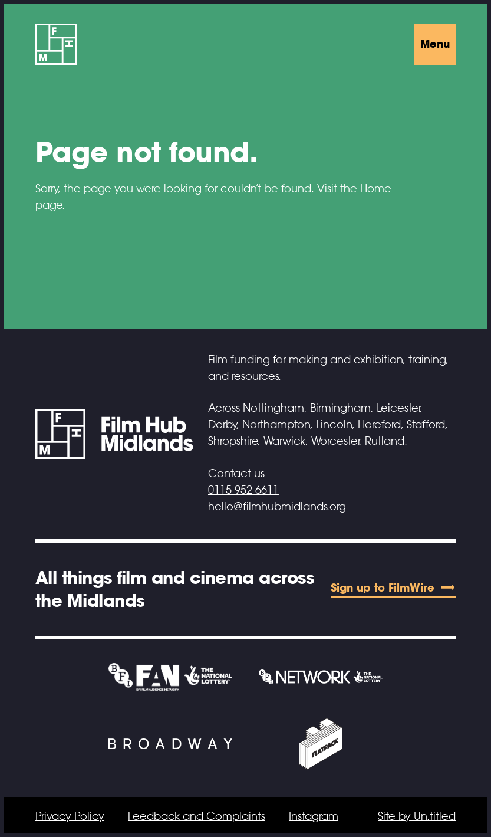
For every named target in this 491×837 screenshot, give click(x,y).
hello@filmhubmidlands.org (277, 506)
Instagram (313, 816)
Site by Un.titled (417, 816)
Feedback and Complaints (196, 816)
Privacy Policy (69, 816)
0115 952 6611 (243, 490)
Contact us (236, 473)
